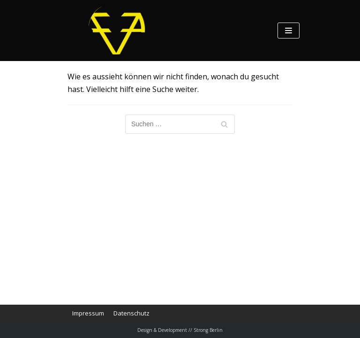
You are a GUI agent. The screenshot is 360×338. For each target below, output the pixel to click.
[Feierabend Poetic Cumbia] (117, 30)
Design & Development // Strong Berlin (180, 330)
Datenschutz (131, 313)
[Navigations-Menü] (289, 30)
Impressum (88, 313)
